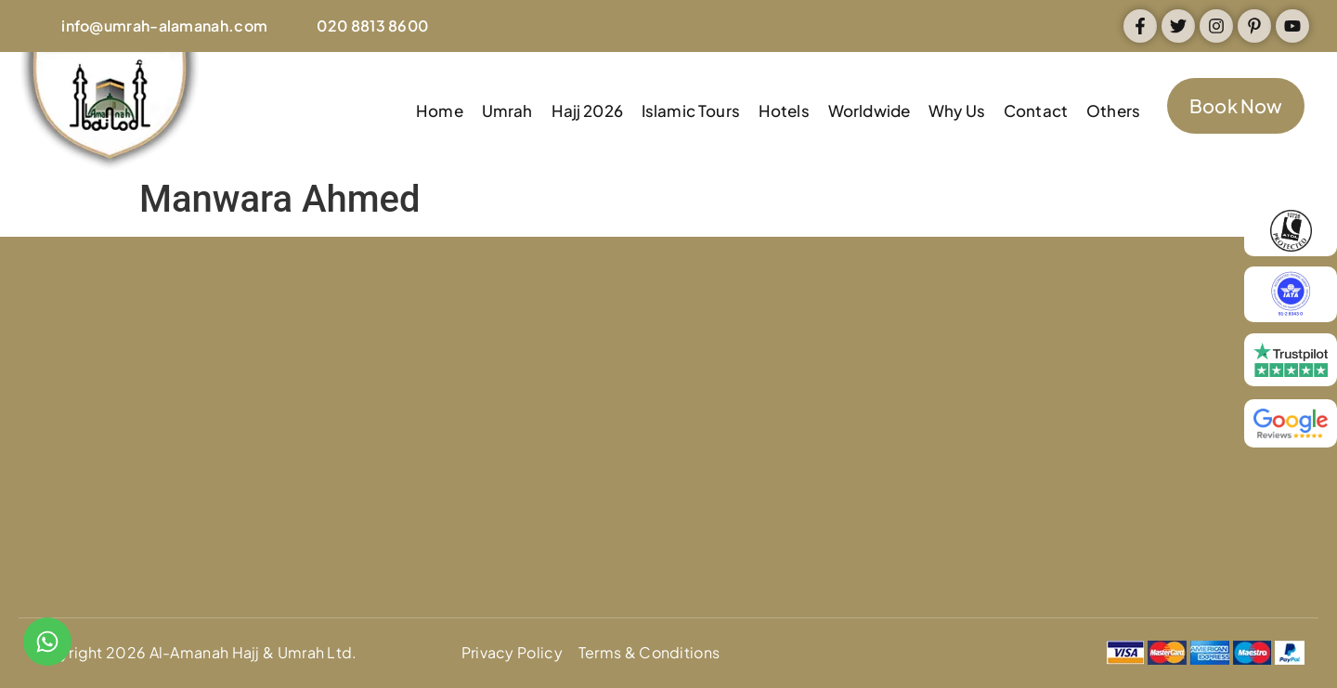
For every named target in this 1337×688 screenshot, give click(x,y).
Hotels (784, 110)
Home (439, 110)
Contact (1036, 110)
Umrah (507, 110)
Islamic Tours (691, 110)
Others (1113, 110)
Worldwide (869, 110)
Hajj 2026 (587, 110)
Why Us (956, 110)
